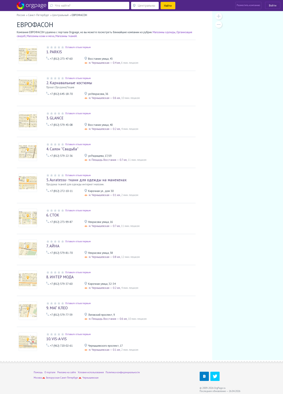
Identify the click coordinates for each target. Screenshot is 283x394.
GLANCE (54, 117)
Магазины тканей (66, 36)
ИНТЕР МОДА (60, 276)
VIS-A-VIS (56, 338)
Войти (272, 5)
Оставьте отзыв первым (78, 47)
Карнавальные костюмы (69, 82)
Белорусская (53, 377)
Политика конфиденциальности (123, 372)
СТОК (52, 215)
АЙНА (52, 246)
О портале (49, 372)
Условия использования (91, 372)
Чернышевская (90, 377)
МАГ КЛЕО (57, 307)
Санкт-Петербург (69, 377)
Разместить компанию (248, 5)
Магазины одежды (164, 32)
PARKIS (54, 51)
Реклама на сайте (66, 372)
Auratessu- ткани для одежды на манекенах (86, 179)
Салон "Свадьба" (62, 148)
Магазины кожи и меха (40, 36)
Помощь (38, 372)
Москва (38, 377)
